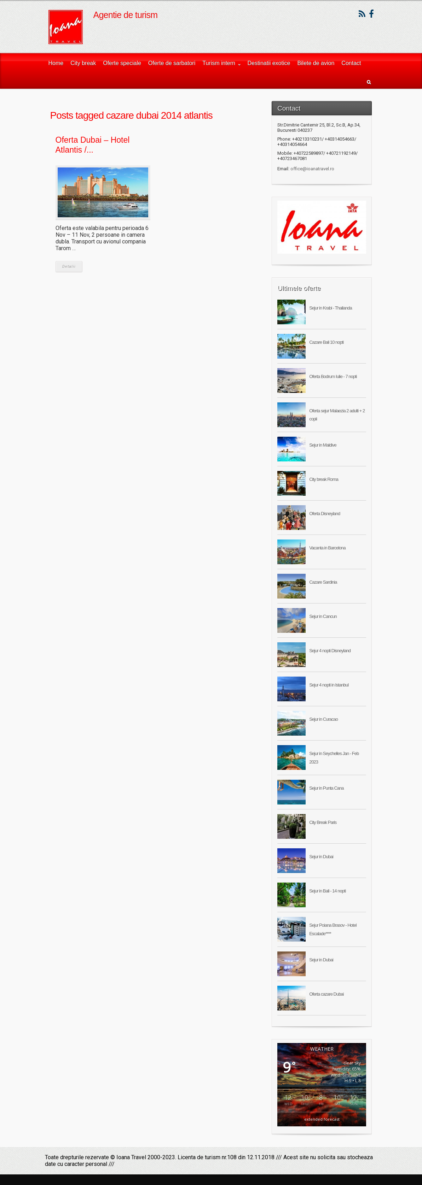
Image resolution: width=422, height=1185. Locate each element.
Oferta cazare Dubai (326, 994)
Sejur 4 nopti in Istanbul (328, 685)
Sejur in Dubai (321, 856)
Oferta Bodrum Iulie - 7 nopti (333, 376)
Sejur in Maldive (322, 445)
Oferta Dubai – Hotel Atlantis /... (93, 144)
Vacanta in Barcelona (327, 547)
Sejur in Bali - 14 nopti (327, 891)
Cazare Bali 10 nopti (326, 342)
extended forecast (322, 1119)
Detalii (69, 266)
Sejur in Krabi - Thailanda (330, 308)
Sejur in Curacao (323, 719)
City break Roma (323, 479)
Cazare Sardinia (323, 582)
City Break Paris (322, 822)
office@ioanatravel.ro (312, 168)
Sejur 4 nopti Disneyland (330, 650)
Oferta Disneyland (324, 513)
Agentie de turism (125, 15)
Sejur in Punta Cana (326, 788)
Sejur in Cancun (323, 616)
